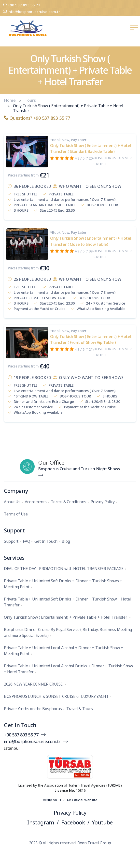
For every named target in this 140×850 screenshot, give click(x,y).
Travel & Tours (79, 708)
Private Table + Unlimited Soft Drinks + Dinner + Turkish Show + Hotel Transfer (67, 602)
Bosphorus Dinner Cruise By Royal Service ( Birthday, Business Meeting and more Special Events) (68, 632)
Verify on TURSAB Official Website (70, 800)
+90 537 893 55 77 (21, 4)
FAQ (26, 541)
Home (10, 100)
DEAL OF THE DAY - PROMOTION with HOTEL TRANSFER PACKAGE (64, 568)
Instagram (40, 822)
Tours (30, 100)
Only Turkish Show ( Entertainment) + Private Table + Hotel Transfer (66, 617)
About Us (12, 501)
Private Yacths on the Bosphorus (33, 708)
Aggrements (35, 501)
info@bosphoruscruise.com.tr (31, 11)
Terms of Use (16, 514)
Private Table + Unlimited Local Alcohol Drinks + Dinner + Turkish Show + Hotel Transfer (68, 668)
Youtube (102, 822)
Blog (66, 541)
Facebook (73, 822)
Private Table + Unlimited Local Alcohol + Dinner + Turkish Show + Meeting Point (63, 650)
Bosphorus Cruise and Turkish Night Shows (79, 468)
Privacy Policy (103, 501)
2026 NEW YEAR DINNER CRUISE (34, 684)
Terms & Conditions (68, 501)
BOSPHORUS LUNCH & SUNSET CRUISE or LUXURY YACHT (56, 696)
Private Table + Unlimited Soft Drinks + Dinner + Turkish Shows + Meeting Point (63, 583)
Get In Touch (45, 541)
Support (11, 541)
